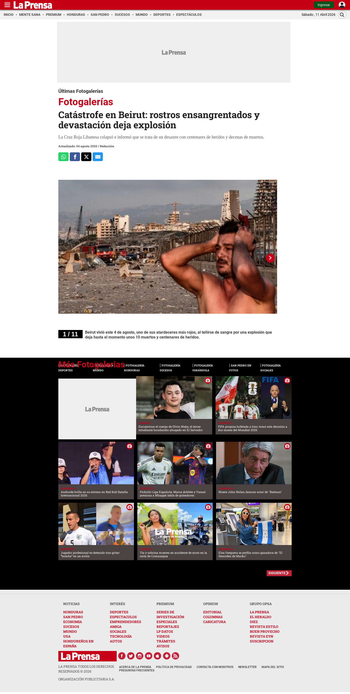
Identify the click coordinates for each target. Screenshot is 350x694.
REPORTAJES (168, 626)
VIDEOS (163, 636)
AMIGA (116, 626)
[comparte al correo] (98, 156)
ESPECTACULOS (123, 617)
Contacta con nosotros (215, 667)
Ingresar (324, 5)
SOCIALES (118, 631)
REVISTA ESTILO (264, 626)
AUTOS (116, 641)
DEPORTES (119, 612)
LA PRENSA (259, 612)
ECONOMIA (72, 621)
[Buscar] (342, 14)
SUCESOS (71, 626)
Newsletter (247, 667)
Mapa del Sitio (273, 667)
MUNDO (70, 631)
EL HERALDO (260, 617)
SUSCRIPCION (261, 641)
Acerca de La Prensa (135, 667)
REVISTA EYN (261, 636)
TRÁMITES (166, 641)
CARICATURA (214, 621)
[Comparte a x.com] (86, 156)
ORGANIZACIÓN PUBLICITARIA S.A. (86, 679)
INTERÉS (117, 603)
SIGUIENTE (277, 573)
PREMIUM (165, 603)
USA (66, 636)
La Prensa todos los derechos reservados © (86, 669)
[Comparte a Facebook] (75, 156)
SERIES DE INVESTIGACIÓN (170, 614)
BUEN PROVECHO (265, 631)
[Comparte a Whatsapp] (63, 156)
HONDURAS (73, 612)
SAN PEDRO (73, 617)
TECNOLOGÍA (121, 636)
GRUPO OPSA (261, 603)
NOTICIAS (71, 603)
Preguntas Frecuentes (136, 670)
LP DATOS (165, 631)
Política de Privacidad (174, 667)
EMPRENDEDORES (125, 621)
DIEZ (254, 621)
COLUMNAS (213, 617)
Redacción (107, 146)
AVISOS (163, 646)
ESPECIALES (167, 621)
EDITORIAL (212, 612)
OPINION (210, 603)
